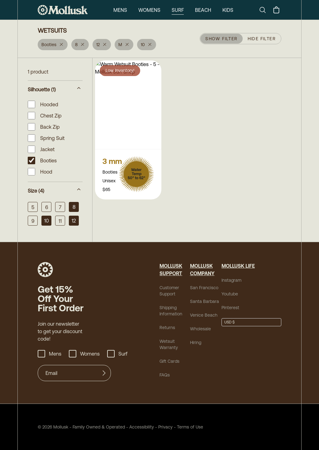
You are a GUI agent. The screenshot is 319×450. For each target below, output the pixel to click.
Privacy (165, 426)
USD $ (229, 322)
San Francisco (204, 287)
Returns (167, 327)
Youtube (229, 293)
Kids (227, 10)
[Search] (265, 10)
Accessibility (139, 426)
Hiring (195, 342)
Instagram (231, 280)
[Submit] (104, 373)
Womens (149, 10)
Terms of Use (190, 426)
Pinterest (230, 307)
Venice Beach (203, 315)
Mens (120, 10)
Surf (178, 10)
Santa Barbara (204, 301)
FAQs (165, 374)
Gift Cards (169, 361)
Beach (203, 10)
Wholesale (200, 328)
